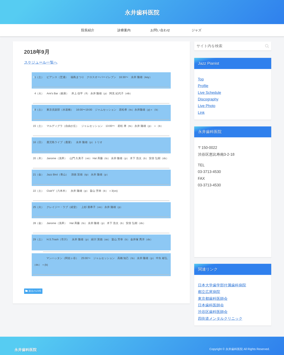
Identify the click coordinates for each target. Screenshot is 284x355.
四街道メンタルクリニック (220, 318)
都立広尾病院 (209, 292)
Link (201, 113)
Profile (203, 86)
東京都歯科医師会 (213, 299)
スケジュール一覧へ (40, 62)
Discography (208, 99)
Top (201, 79)
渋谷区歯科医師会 (213, 312)
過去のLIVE (33, 291)
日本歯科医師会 (211, 305)
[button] (267, 46)
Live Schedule (209, 93)
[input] (232, 46)
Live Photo (206, 106)
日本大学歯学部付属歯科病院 (222, 285)
